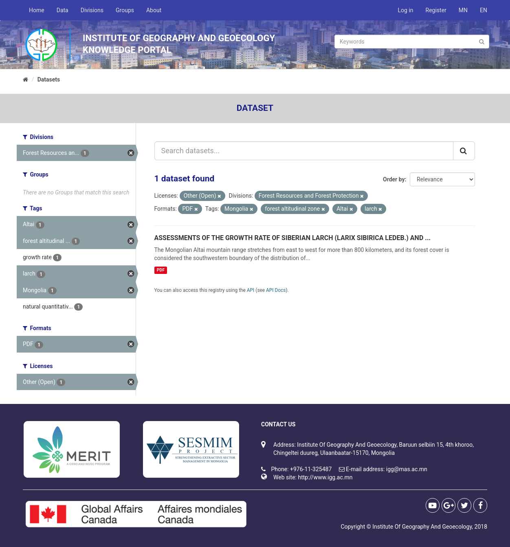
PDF (161, 270)
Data (62, 10)
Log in (405, 10)
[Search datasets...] (304, 150)
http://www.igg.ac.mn (325, 477)
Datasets (48, 79)
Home (36, 10)
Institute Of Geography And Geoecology (422, 526)
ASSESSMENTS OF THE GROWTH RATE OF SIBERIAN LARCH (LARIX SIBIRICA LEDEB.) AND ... (292, 238)
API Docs (276, 290)
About (153, 10)
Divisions (92, 10)
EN (483, 10)
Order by (394, 179)
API (251, 290)
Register (436, 10)
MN (463, 10)
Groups (125, 10)
